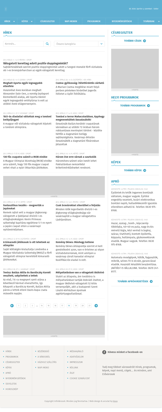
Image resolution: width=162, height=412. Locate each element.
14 (42, 305)
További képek (133, 170)
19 (76, 305)
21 (89, 305)
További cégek (133, 40)
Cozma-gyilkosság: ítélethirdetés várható (80, 83)
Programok (94, 21)
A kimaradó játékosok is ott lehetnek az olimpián (26, 243)
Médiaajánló (76, 351)
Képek (25, 21)
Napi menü (43, 367)
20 (83, 305)
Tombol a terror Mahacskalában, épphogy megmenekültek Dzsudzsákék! (80, 118)
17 (62, 305)
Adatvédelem (77, 357)
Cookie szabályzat (80, 378)
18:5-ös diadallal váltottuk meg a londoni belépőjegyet (27, 118)
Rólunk (74, 367)
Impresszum (76, 362)
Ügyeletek (11, 384)
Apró (8, 373)
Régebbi (96, 306)
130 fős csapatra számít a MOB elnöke (25, 157)
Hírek (7, 21)
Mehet (47, 44)
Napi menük (71, 21)
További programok (132, 105)
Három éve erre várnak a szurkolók (76, 157)
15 (48, 305)
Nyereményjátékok (122, 21)
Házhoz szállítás (47, 362)
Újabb (12, 306)
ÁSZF (72, 373)
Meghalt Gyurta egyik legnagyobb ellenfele (22, 84)
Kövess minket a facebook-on (125, 352)
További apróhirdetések (133, 281)
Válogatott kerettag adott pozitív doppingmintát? (35, 63)
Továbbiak (149, 21)
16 (55, 305)
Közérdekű (43, 351)
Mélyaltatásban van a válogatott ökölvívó (80, 273)
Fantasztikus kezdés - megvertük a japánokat (23, 207)
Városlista (6, 9)
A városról (44, 357)
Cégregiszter (47, 21)
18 (69, 305)
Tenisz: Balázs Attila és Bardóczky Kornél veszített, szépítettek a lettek (27, 274)
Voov (115, 401)
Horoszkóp (12, 389)
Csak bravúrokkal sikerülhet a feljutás (78, 205)
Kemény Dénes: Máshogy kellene (75, 242)
